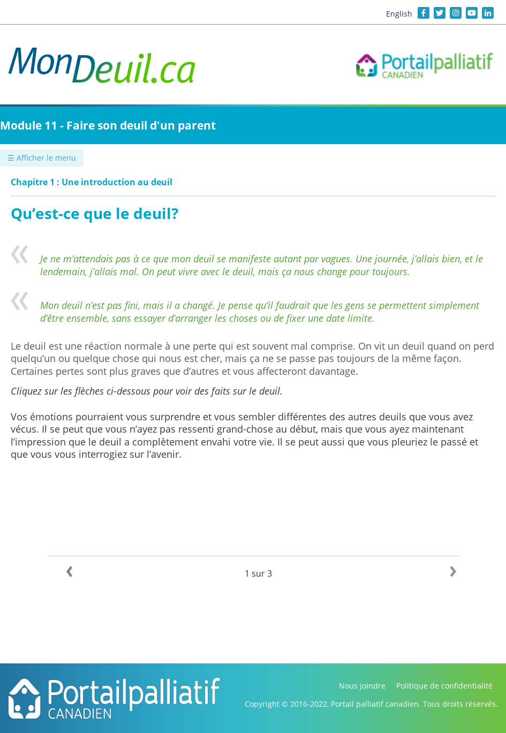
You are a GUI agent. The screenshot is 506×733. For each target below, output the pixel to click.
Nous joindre (362, 686)
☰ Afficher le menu (41, 158)
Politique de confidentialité (444, 686)
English (399, 14)
